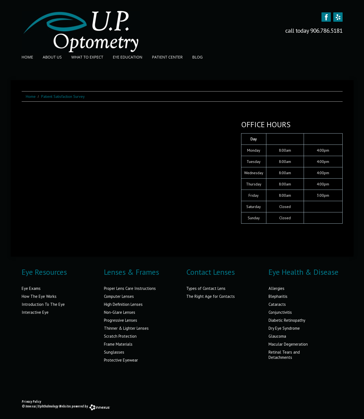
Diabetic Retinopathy (287, 320)
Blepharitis (278, 296)
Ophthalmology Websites (54, 406)
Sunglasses (114, 352)
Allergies (276, 288)
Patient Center (167, 57)
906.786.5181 (326, 30)
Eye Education (127, 57)
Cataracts (277, 304)
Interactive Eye (35, 312)
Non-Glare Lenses (119, 312)
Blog (197, 57)
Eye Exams (31, 288)
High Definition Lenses (123, 304)
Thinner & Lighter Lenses (126, 328)
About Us (52, 57)
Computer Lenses (119, 296)
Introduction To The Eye (43, 304)
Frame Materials (118, 344)
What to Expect (87, 57)
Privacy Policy (31, 402)
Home (27, 57)
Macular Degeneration (288, 344)
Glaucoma (277, 336)
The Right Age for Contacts (210, 296)
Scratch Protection (120, 336)
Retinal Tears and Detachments (284, 354)
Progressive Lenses (120, 320)
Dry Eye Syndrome (284, 328)
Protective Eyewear (121, 360)
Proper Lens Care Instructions (130, 288)
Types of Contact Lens (205, 288)
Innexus (31, 406)
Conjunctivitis (280, 312)
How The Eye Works (39, 296)
